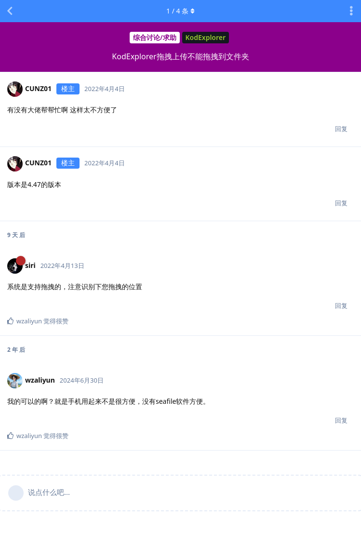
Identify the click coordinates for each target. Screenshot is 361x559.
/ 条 (180, 10)
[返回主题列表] (9, 11)
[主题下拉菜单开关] (351, 11)
